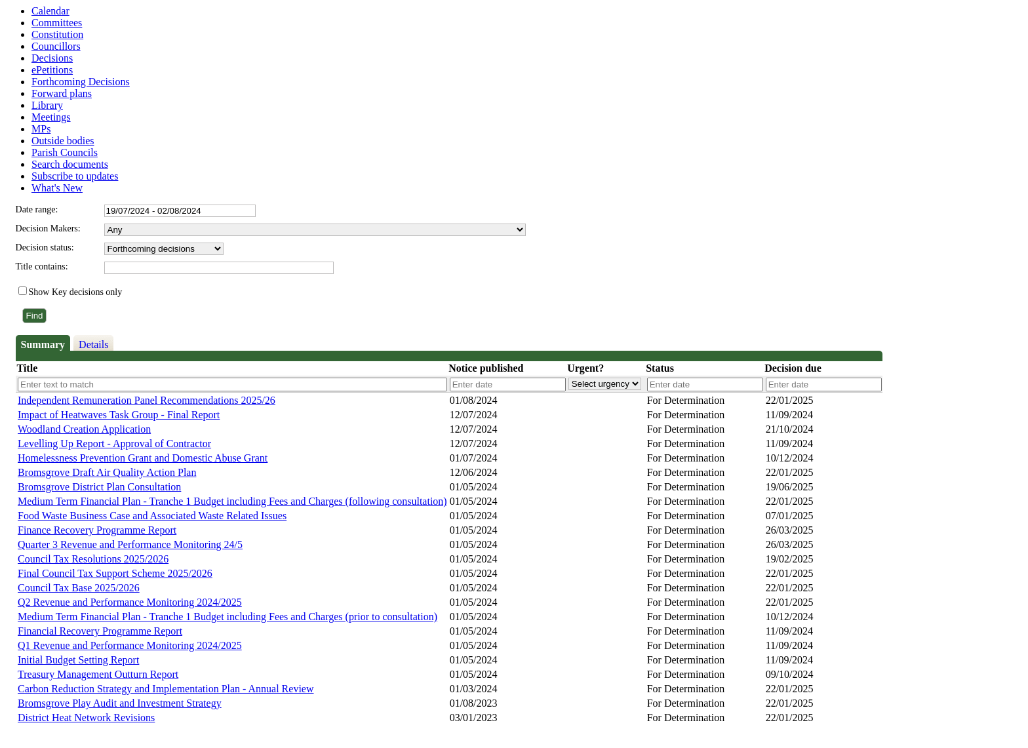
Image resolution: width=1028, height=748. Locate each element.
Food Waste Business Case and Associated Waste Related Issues (152, 515)
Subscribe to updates (74, 176)
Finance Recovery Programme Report (97, 530)
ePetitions (52, 69)
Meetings (51, 117)
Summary (43, 344)
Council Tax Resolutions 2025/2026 (93, 558)
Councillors (56, 46)
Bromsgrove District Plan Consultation (99, 486)
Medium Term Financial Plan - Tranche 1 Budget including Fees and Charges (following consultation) (232, 501)
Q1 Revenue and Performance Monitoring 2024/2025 (130, 645)
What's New (57, 187)
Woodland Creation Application (84, 429)
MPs (40, 128)
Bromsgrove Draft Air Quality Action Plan (107, 472)
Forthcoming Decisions (80, 81)
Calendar (50, 10)
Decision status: (45, 247)
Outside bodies (62, 140)
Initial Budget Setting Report (78, 659)
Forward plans (61, 93)
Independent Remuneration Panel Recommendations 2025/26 (146, 400)
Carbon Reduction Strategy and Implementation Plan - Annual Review (165, 688)
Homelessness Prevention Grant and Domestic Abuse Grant (142, 457)
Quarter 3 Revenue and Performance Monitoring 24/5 (130, 544)
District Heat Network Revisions (86, 717)
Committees (56, 22)
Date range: (37, 209)
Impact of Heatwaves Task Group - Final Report (119, 414)
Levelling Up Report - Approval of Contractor (114, 443)
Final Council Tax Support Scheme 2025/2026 (115, 573)
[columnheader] (232, 369)
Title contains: (42, 266)
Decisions (52, 58)
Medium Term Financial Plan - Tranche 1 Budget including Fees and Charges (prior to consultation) (227, 616)
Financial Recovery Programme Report (100, 631)
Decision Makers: (48, 228)
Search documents (69, 164)
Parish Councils (64, 152)
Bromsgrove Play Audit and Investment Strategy (120, 703)
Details (93, 344)
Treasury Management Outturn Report (98, 674)
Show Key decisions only (76, 292)
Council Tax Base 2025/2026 (79, 587)
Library (47, 105)
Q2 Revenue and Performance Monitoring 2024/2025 (130, 602)
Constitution (57, 34)
